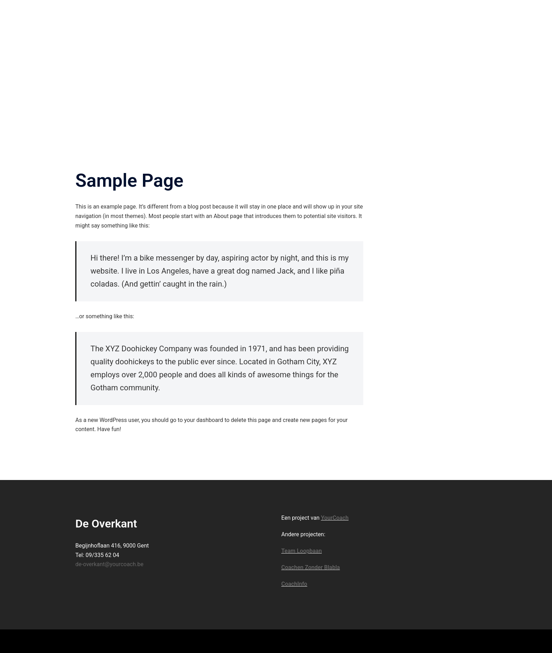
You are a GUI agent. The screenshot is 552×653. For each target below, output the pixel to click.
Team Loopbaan (301, 551)
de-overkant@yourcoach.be (109, 564)
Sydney (188, 641)
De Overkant (106, 13)
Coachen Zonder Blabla (310, 567)
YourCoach (335, 517)
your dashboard (203, 420)
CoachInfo (294, 584)
